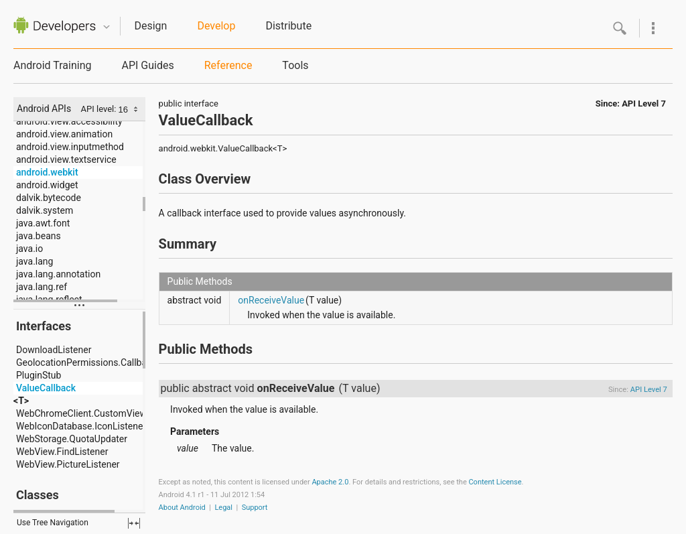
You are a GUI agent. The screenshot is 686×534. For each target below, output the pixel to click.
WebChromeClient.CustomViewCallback (99, 413)
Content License (494, 482)
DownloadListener (53, 349)
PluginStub (38, 375)
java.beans (38, 235)
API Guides (147, 65)
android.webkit (47, 172)
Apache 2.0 (330, 482)
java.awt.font (43, 223)
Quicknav (106, 27)
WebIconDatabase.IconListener (81, 426)
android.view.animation (64, 134)
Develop (216, 25)
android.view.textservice (66, 159)
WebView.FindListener (62, 451)
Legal (223, 507)
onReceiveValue (271, 300)
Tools (295, 65)
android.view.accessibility (69, 121)
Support (255, 507)
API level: (100, 109)
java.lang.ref (41, 286)
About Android (182, 507)
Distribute (288, 25)
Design (150, 25)
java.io (29, 248)
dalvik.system (44, 210)
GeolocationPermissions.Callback (86, 362)
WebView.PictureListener (68, 464)
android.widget (47, 185)
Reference (228, 65)
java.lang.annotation (58, 274)
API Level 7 (644, 103)
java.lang (34, 261)
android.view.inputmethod (70, 146)
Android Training (52, 65)
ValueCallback (46, 388)
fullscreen (134, 523)
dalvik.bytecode (48, 197)
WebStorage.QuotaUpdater (71, 438)
